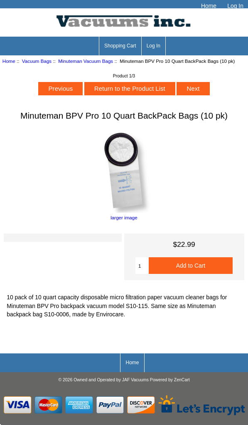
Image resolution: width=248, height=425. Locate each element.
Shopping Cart (120, 46)
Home (208, 5)
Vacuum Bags (37, 61)
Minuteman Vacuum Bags (85, 61)
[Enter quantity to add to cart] (142, 265)
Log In (235, 5)
